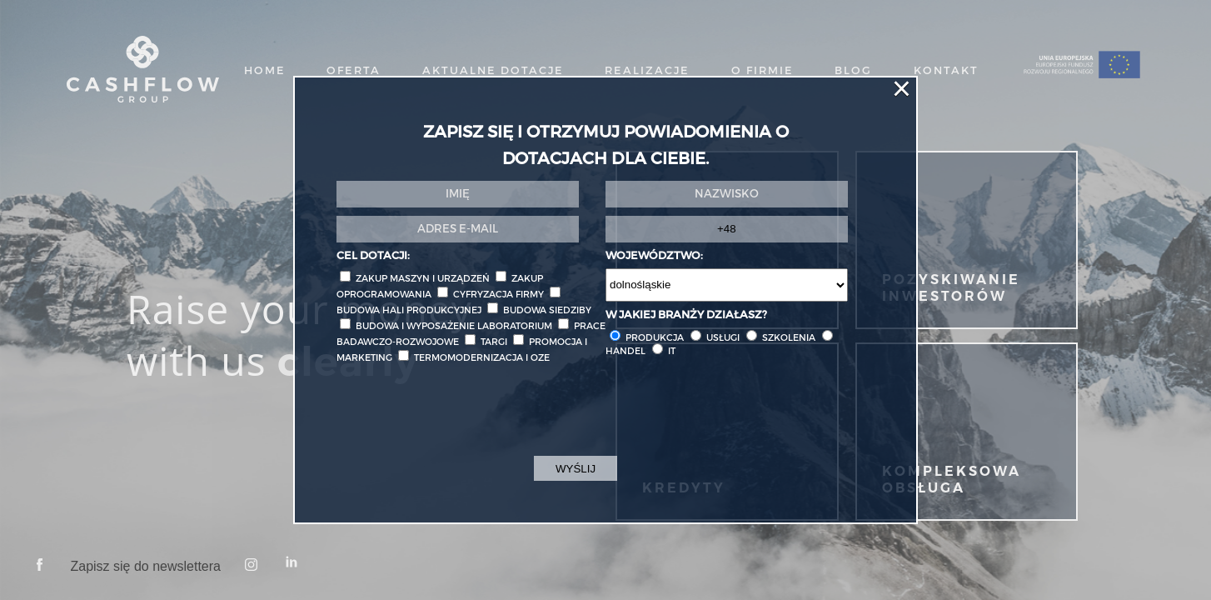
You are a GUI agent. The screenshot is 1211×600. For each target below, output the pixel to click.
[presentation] (463, 420)
